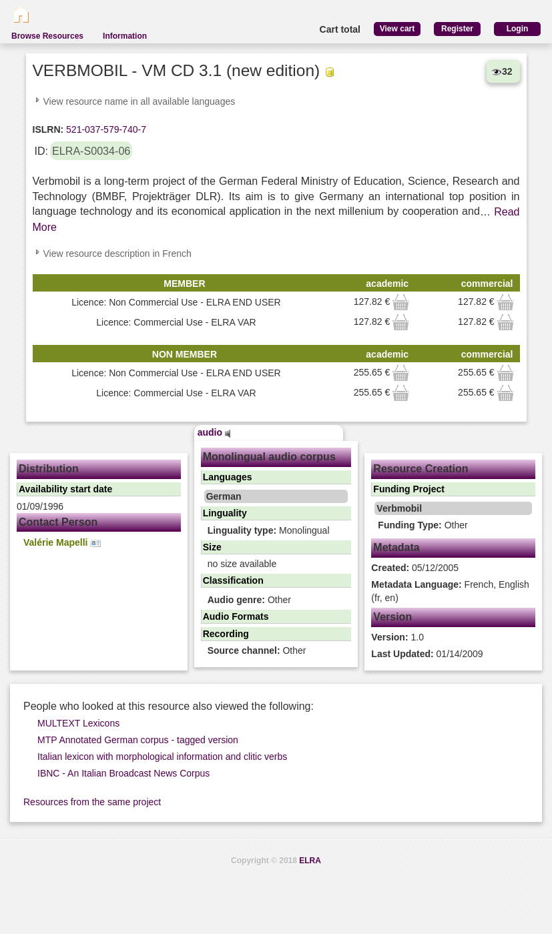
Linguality (225, 513)
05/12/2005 (415, 567)
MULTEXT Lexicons (78, 723)
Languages (227, 477)
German (224, 496)
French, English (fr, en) (450, 591)
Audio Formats (236, 616)
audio (214, 432)
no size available (242, 563)
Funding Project (409, 489)
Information (125, 36)
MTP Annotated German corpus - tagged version (137, 740)
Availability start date (65, 489)
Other (249, 599)
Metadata (396, 547)
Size (212, 547)
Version (392, 616)
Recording (226, 633)
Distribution (49, 468)
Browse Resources (47, 36)
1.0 (397, 637)
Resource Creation (420, 468)
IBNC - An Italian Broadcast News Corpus (123, 773)
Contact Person (58, 522)
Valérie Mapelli (62, 542)
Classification (233, 580)
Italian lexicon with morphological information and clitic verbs (162, 756)
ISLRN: (48, 129)
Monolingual (269, 530)
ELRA (310, 860)
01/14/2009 (427, 653)
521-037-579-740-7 (104, 129)
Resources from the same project (92, 802)
